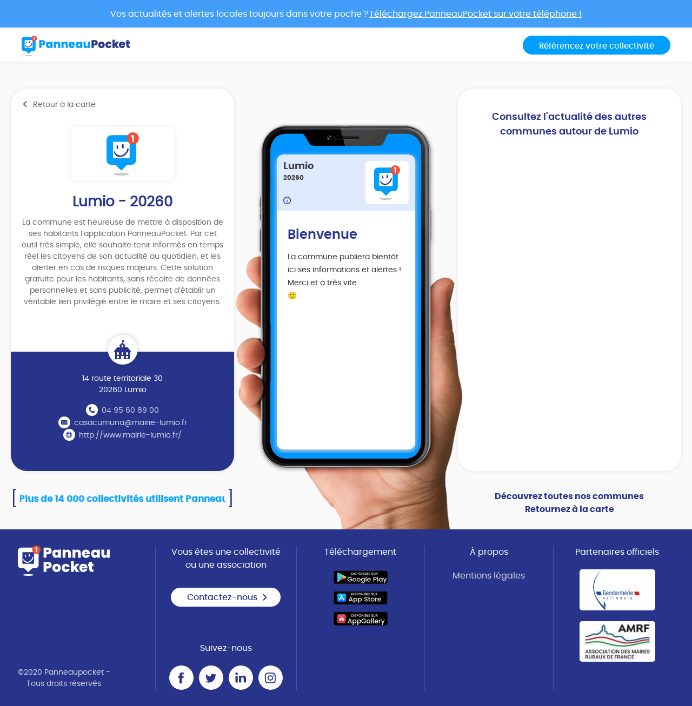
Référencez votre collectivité (596, 46)
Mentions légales (489, 575)
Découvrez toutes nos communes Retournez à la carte (569, 503)
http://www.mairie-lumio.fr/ (130, 435)
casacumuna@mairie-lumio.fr (130, 423)
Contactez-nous (227, 597)
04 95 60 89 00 (130, 410)
